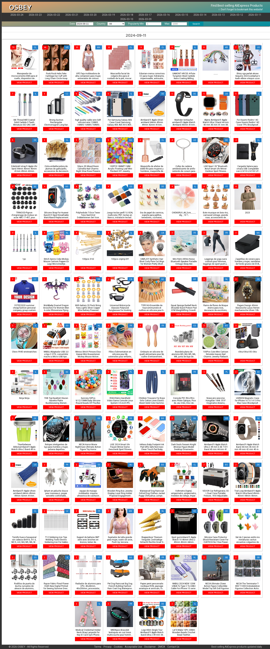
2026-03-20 (90, 14)
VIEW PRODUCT (24, 82)
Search (196, 23)
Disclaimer (150, 646)
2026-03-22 (53, 14)
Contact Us (173, 646)
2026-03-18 (126, 14)
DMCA (161, 646)
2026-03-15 (181, 14)
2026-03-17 (145, 14)
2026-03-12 (236, 14)
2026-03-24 (16, 14)
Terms (97, 646)
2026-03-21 (71, 14)
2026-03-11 (254, 14)
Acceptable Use (133, 646)
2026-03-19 (108, 14)
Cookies (118, 646)
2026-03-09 (145, 19)
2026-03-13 (218, 14)
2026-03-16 (163, 14)
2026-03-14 (199, 14)
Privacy (108, 646)
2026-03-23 (35, 14)
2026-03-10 (126, 19)
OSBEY (20, 7)
